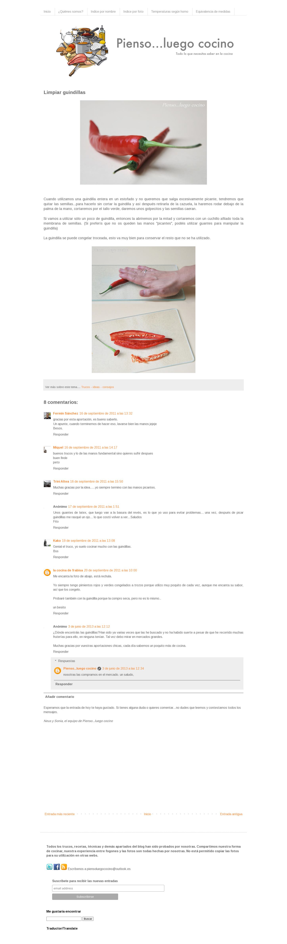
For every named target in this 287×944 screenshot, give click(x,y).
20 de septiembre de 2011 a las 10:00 (110, 570)
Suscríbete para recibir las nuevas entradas (85, 881)
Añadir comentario (59, 696)
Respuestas (66, 661)
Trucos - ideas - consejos (97, 387)
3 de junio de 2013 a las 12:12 (89, 626)
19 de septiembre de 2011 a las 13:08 (88, 540)
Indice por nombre (103, 11)
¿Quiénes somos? (70, 11)
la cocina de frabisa (68, 570)
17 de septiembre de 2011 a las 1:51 (93, 506)
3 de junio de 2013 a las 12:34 (123, 668)
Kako (57, 540)
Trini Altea (61, 481)
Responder (61, 434)
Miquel (58, 447)
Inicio (47, 11)
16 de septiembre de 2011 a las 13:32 (105, 413)
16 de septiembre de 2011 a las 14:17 (90, 447)
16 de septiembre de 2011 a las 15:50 (96, 481)
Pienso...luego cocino (79, 668)
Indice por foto (133, 11)
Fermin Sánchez (65, 413)
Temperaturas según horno (169, 11)
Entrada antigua (231, 814)
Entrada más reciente (60, 814)
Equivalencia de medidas (213, 11)
